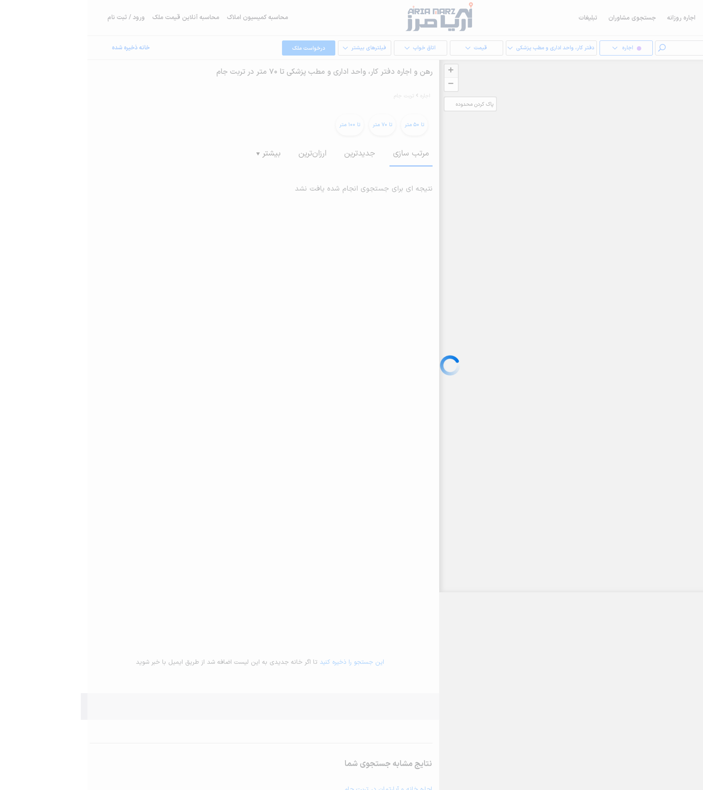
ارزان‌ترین (225, 154)
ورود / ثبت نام (38, 17)
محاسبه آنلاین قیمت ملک (98, 17)
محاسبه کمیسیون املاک (170, 17)
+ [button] (363, 71)
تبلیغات (500, 18)
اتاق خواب (332, 48)
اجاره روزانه (594, 18)
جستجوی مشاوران (544, 18)
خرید (676, 18)
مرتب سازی (324, 154)
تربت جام (316, 96)
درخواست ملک (221, 48)
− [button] (363, 84)
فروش (627, 18)
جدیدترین (272, 154)
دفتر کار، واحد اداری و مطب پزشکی (463, 48)
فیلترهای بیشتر (276, 48)
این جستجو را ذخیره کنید (264, 662)
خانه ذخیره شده (43, 48)
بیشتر (181, 154)
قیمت (388, 48)
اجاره (653, 18)
